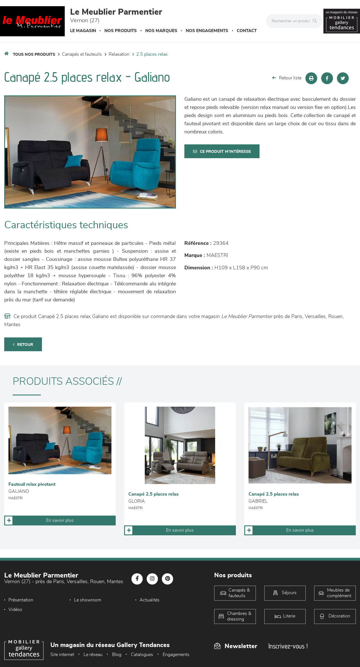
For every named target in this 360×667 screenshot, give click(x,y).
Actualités (150, 600)
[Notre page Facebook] (137, 579)
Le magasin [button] (83, 31)
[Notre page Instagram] (152, 579)
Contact (247, 31)
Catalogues (142, 654)
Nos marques (161, 31)
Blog (116, 654)
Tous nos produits (34, 55)
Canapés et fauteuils (82, 54)
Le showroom (87, 600)
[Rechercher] (316, 21)
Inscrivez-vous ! (288, 646)
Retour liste (286, 77)
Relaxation (119, 54)
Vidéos (15, 609)
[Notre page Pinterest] (167, 579)
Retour (23, 345)
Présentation (20, 600)
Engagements (176, 654)
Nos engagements (207, 31)
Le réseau (93, 654)
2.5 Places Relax (151, 54)
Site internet (62, 654)
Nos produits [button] (120, 31)
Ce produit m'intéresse (222, 151)
